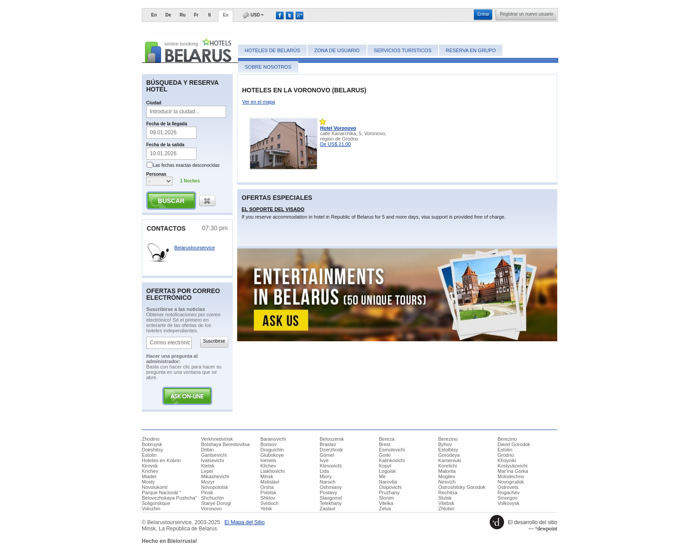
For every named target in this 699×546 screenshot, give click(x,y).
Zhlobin (446, 508)
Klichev (268, 465)
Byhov (445, 444)
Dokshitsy (152, 449)
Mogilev (446, 476)
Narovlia (388, 481)
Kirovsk (150, 465)
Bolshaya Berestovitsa (225, 444)
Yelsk (266, 508)
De (168, 14)
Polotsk (268, 492)
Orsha (267, 487)
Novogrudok (511, 481)
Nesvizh (447, 481)
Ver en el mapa (258, 101)
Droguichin (272, 449)
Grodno (506, 455)
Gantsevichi (213, 455)
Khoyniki (507, 460)
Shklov (267, 497)
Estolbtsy (448, 449)
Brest (385, 444)
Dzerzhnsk (331, 449)
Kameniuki (449, 460)
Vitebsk (446, 503)
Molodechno (511, 476)
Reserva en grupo (471, 50)
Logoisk (387, 471)
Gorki (385, 455)
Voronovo (211, 508)
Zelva (385, 508)
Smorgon (508, 497)
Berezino (447, 439)
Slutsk (445, 497)
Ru (182, 14)
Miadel (149, 476)
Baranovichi (273, 439)
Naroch (327, 481)
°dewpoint (546, 528)
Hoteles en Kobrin (161, 460)
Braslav (328, 444)
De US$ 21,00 (335, 144)
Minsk (266, 476)
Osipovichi (390, 487)
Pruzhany (389, 492)
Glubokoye (272, 455)
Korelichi (447, 465)
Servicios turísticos (403, 50)
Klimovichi (331, 465)
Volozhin (151, 508)
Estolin (505, 449)
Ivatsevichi (212, 460)
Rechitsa (447, 492)
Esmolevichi (392, 449)
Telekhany (331, 503)
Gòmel (327, 455)
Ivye (324, 460)
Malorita (447, 471)
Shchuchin (212, 497)
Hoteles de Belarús (272, 50)
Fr (196, 14)
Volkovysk (508, 503)
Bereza (387, 439)
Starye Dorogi (216, 503)
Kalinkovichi (392, 460)
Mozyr (207, 481)
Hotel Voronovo (338, 128)
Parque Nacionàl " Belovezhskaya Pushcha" (169, 495)
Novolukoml (154, 487)
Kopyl (385, 465)
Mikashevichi (215, 476)
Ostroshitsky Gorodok (461, 487)
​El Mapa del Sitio (245, 522)
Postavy (328, 492)
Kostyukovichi (512, 465)
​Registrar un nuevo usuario (526, 14)
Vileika (386, 503)
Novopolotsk (214, 487)
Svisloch (269, 503)
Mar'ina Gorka (513, 471)
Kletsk (207, 465)
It (209, 14)
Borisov (268, 444)
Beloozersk (332, 439)
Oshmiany (331, 487)
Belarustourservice (194, 247)
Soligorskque (156, 503)
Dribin (207, 449)
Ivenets (268, 460)
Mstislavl (269, 481)
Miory (326, 476)
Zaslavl (327, 508)
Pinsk (207, 492)
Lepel (207, 471)
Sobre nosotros (268, 67)
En (154, 14)
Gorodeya (449, 455)
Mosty (148, 481)
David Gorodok (514, 444)
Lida (324, 471)
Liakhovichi (272, 471)
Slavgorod (331, 497)
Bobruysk (152, 444)
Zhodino (151, 439)
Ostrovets (508, 487)
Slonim (386, 497)
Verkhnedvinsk (217, 439)
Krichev (150, 471)
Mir (382, 476)
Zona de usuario (336, 50)
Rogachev (509, 492)
